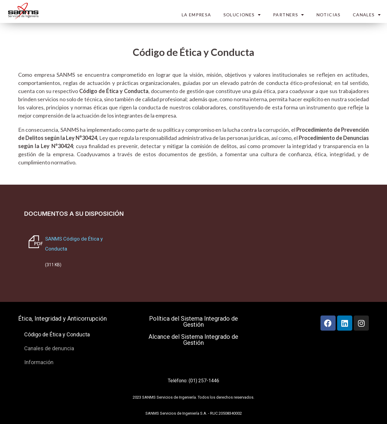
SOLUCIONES (242, 15)
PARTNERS (288, 15)
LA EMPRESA (196, 14)
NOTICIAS (329, 14)
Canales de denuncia (49, 348)
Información (39, 362)
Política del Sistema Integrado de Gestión (193, 321)
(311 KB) (53, 264)
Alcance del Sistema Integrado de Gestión (193, 339)
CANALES (367, 15)
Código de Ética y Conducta (57, 334)
